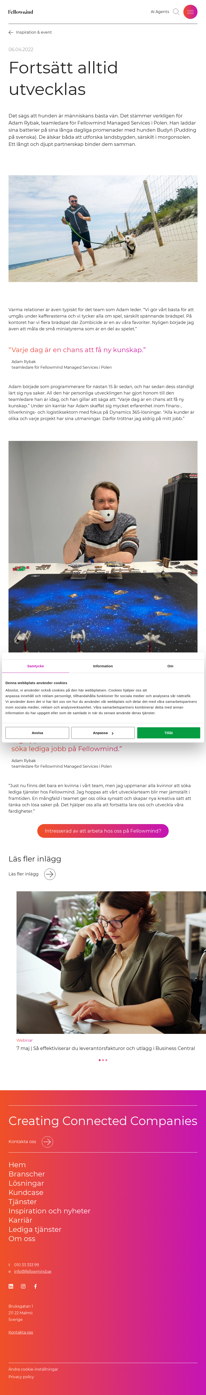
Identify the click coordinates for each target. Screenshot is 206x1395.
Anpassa (103, 733)
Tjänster (22, 1201)
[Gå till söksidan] (176, 12)
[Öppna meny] (190, 12)
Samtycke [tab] (35, 666)
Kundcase (25, 1192)
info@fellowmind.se (32, 1271)
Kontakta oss (20, 1332)
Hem (17, 1164)
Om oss (21, 1238)
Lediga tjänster (35, 1229)
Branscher (26, 1174)
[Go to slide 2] (103, 1060)
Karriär (20, 1220)
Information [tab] (103, 666)
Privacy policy (21, 1377)
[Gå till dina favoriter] (160, 12)
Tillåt (168, 733)
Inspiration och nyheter (49, 1211)
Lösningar (26, 1183)
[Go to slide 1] (100, 1060)
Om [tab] (170, 666)
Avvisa (37, 733)
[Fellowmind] (21, 12)
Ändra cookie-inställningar (33, 1369)
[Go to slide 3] (106, 1060)
